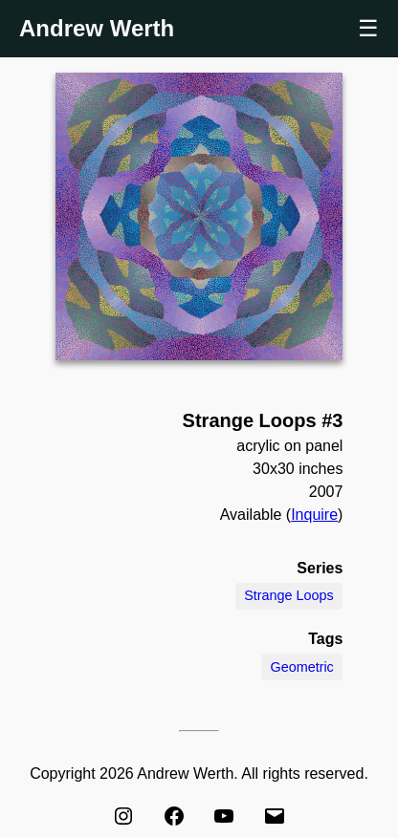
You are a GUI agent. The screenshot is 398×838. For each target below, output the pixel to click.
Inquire (314, 514)
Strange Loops (289, 595)
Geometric (301, 667)
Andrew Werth (96, 28)
